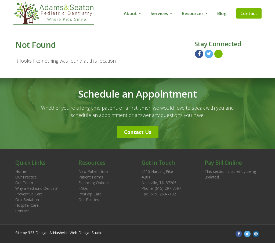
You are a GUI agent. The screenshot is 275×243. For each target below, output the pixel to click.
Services (159, 13)
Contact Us (137, 132)
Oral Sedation (27, 199)
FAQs (83, 188)
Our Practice (26, 177)
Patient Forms (90, 177)
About (130, 13)
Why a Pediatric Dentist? (36, 188)
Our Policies (88, 199)
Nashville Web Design (72, 232)
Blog (221, 13)
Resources (193, 13)
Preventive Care (29, 193)
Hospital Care (27, 205)
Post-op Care (90, 193)
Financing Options (94, 182)
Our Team (24, 182)
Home (20, 171)
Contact (248, 13)
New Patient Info (93, 171)
